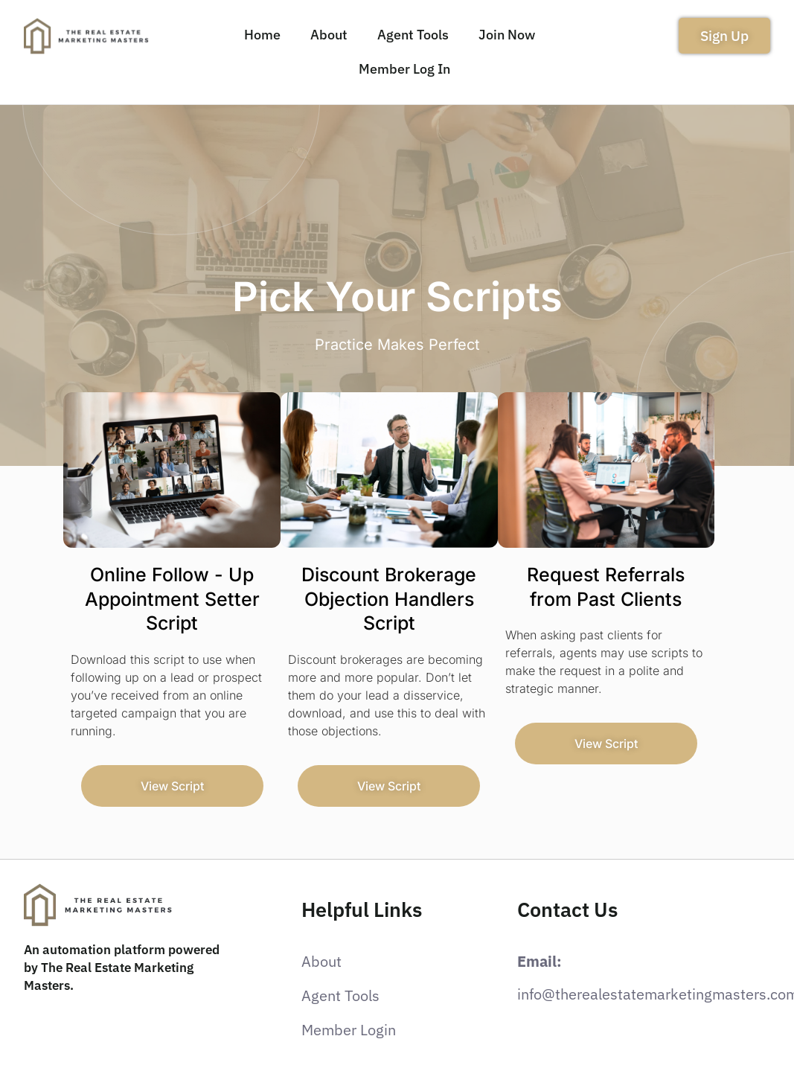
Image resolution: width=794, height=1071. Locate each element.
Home (262, 34)
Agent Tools (413, 34)
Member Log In (404, 68)
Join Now (506, 34)
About (329, 34)
